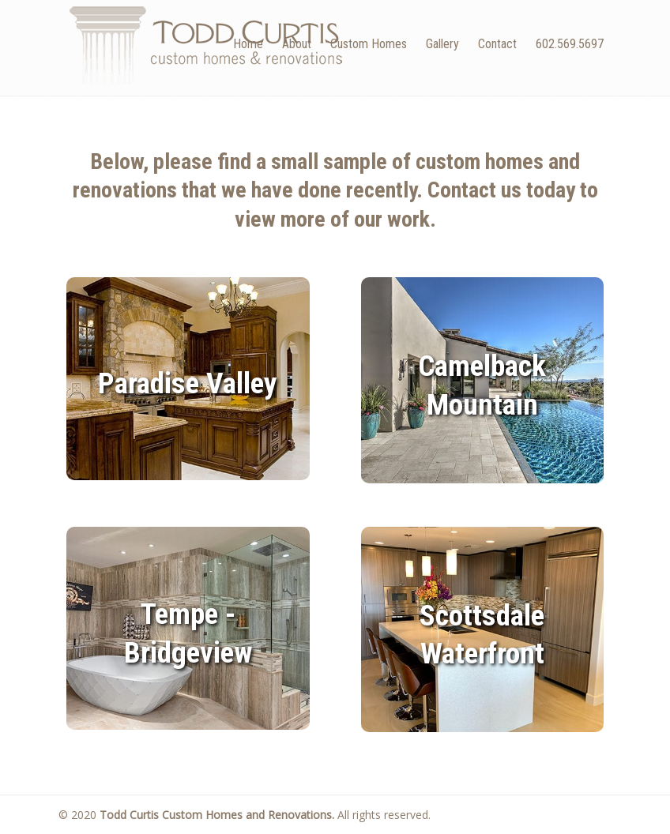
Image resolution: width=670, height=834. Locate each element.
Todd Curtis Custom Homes (206, 44)
